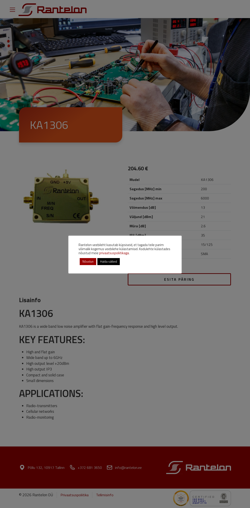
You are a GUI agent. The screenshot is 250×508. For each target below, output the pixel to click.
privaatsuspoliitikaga (114, 253)
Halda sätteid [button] (108, 261)
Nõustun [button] (88, 261)
